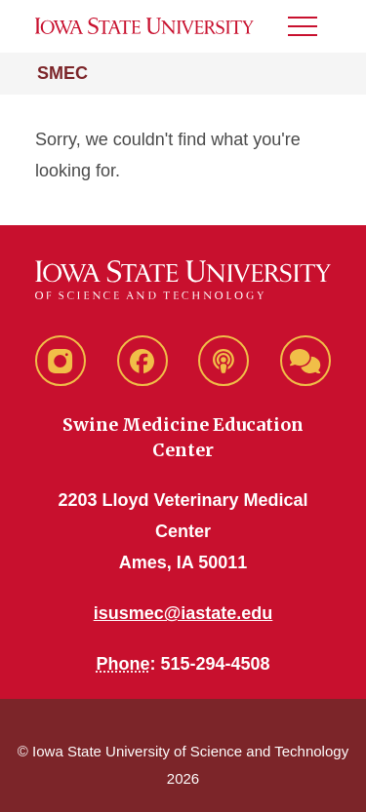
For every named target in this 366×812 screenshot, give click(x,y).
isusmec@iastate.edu (183, 613)
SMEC (62, 73)
